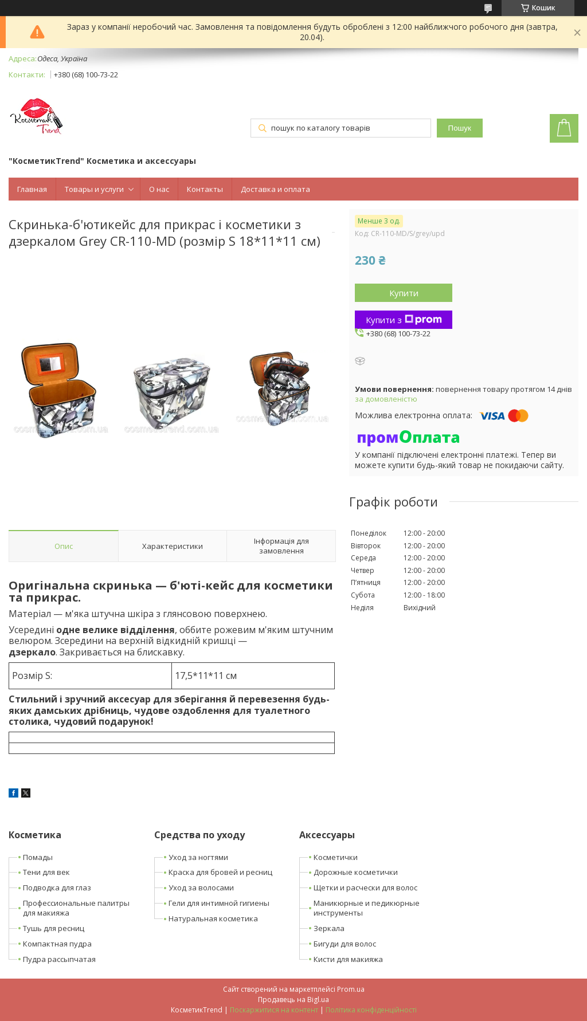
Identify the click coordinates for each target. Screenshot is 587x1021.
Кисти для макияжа (348, 959)
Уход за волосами (201, 887)
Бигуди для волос (345, 943)
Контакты (205, 189)
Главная (32, 189)
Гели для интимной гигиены (219, 903)
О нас (159, 189)
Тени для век (46, 872)
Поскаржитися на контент (274, 1010)
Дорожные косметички (356, 872)
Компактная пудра (57, 943)
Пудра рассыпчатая (59, 959)
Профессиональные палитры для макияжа (76, 908)
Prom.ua (351, 989)
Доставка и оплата (275, 189)
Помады (38, 857)
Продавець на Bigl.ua (293, 999)
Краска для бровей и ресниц (220, 872)
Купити (403, 293)
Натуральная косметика (213, 918)
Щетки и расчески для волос (365, 887)
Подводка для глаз (57, 887)
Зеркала (329, 928)
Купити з (404, 319)
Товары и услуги (94, 189)
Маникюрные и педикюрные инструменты (367, 908)
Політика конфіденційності (371, 1010)
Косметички (336, 857)
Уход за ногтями (198, 857)
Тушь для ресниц (53, 928)
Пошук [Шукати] (459, 128)
